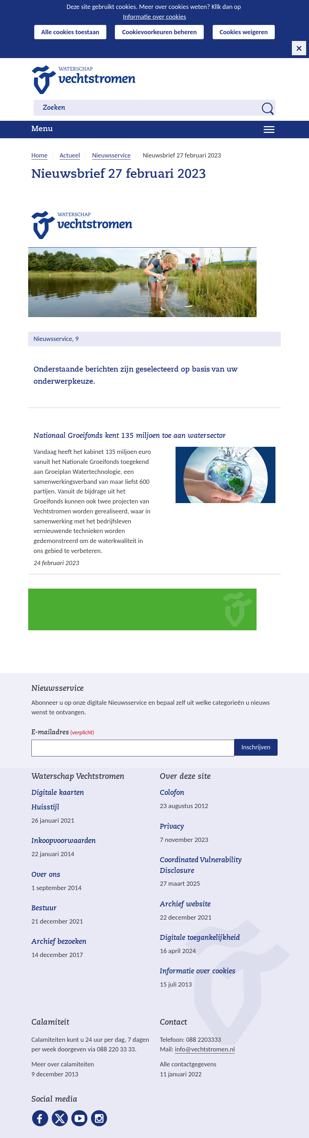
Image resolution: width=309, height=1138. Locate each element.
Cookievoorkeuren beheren (159, 32)
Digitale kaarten (57, 793)
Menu (42, 129)
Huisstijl (45, 807)
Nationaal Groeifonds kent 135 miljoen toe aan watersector (130, 436)
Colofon (172, 793)
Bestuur (44, 908)
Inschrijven (256, 747)
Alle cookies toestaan (70, 32)
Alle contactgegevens (188, 1064)
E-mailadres (62, 732)
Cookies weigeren (244, 32)
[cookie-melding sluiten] (299, 48)
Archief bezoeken (58, 942)
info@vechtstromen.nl (205, 1049)
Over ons (45, 875)
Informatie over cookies (154, 16)
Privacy (172, 827)
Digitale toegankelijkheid (200, 938)
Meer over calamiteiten (62, 1064)
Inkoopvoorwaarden (63, 841)
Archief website (185, 904)
